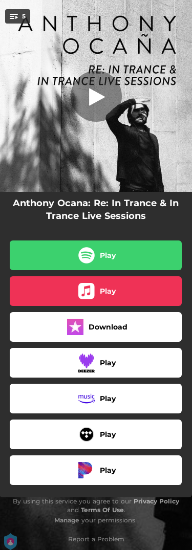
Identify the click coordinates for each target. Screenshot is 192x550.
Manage (66, 520)
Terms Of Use (102, 510)
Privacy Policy (156, 501)
